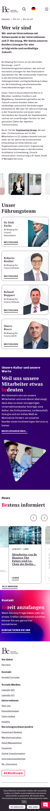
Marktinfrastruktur (12, 737)
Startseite (6, 19)
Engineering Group (26, 130)
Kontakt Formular (11, 677)
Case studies (8, 716)
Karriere (6, 664)
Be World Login (13, 773)
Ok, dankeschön (17, 807)
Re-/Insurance (9, 764)
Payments (7, 748)
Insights (6, 721)
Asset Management (12, 743)
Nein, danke (33, 807)
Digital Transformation (13, 753)
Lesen (15, 578)
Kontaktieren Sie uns (16, 630)
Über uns (6, 705)
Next (44, 518)
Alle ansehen (10, 586)
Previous (33, 518)
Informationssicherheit (13, 759)
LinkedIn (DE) (8, 690)
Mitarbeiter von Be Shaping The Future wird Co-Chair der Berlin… (24, 559)
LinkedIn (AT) (8, 695)
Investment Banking (12, 732)
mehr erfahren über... (14, 431)
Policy (24, 801)
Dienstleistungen (10, 711)
